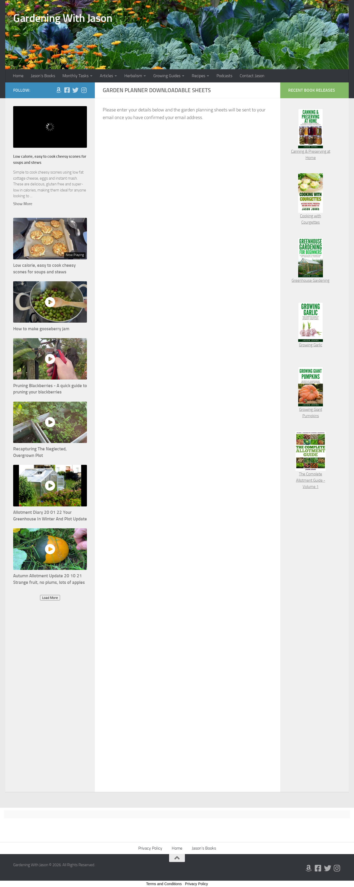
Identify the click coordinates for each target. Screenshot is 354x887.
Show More (22, 203)
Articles (106, 75)
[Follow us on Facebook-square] (67, 90)
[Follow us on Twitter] (75, 90)
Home (18, 75)
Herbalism (133, 75)
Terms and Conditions (164, 884)
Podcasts (224, 75)
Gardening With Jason (62, 18)
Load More (50, 598)
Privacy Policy (150, 848)
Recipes (198, 75)
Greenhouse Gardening (311, 280)
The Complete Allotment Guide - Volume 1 (310, 480)
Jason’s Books (43, 75)
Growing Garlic (310, 345)
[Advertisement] (50, 702)
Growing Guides (166, 75)
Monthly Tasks (75, 75)
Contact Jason (252, 75)
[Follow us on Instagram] (84, 90)
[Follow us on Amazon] (58, 90)
